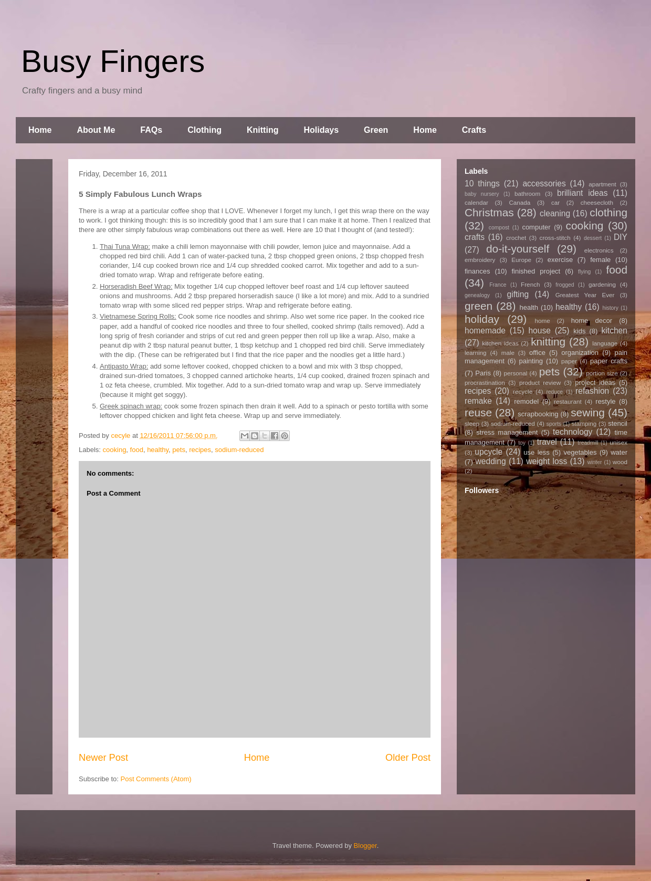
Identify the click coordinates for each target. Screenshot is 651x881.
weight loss (546, 461)
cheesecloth (597, 202)
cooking (115, 450)
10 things (482, 183)
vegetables (580, 452)
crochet (516, 237)
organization (579, 352)
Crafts (474, 129)
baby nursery (482, 194)
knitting (548, 341)
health (528, 307)
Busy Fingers (113, 61)
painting (531, 361)
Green (376, 129)
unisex (618, 442)
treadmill (588, 443)
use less (536, 452)
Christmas (489, 212)
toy (522, 443)
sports (554, 424)
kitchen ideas (500, 343)
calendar (476, 202)
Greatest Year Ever (585, 294)
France (497, 285)
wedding (491, 461)
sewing (588, 412)
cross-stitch (555, 237)
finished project (535, 271)
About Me (96, 129)
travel (547, 441)
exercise (560, 260)
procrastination (485, 382)
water (619, 452)
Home (39, 129)
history (610, 308)
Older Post (407, 757)
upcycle (488, 451)
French (530, 284)
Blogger (365, 845)
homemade (485, 330)
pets (178, 450)
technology (572, 431)
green (478, 306)
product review (540, 382)
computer (536, 227)
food (136, 450)
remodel (526, 401)
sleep (472, 423)
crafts (475, 237)
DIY (620, 237)
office (537, 352)
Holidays (321, 129)
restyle (605, 401)
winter (594, 462)
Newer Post (103, 757)
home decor (591, 320)
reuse (478, 412)
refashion (592, 390)
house (539, 330)
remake (478, 400)
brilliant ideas (582, 192)
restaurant (568, 401)
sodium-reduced (239, 450)
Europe (521, 259)
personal (516, 373)
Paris (483, 373)
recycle (522, 391)
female (600, 260)
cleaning (555, 213)
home (542, 320)
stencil (617, 423)
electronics (599, 250)
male (507, 352)
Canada (519, 202)
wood (620, 461)
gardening (602, 284)
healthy (158, 450)
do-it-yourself (517, 249)
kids (579, 331)
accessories (543, 183)
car (555, 202)
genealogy (477, 295)
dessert (593, 238)
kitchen (614, 330)
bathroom (527, 193)
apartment (602, 184)
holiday (482, 319)
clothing (608, 212)
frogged (564, 285)
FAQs (151, 129)
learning (476, 352)
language (604, 343)
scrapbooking (538, 414)
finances (477, 271)
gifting (518, 294)
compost (499, 227)
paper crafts (608, 361)
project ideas (595, 382)
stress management (507, 432)
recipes (200, 450)
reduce (554, 392)
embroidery (480, 259)
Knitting (262, 129)
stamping (584, 423)
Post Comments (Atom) (156, 779)
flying (584, 272)
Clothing (204, 129)
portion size (602, 373)
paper (569, 361)
